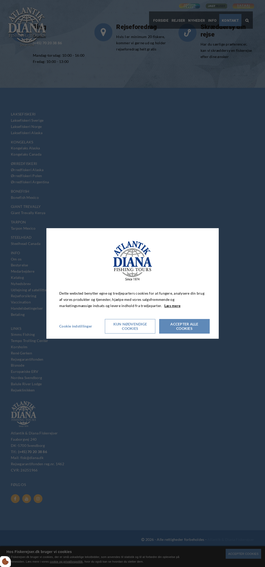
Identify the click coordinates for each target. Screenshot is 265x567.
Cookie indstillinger (75, 326)
